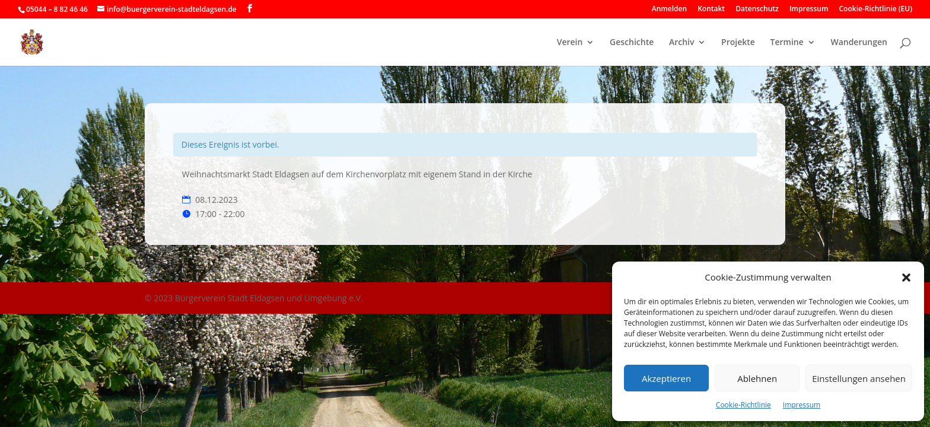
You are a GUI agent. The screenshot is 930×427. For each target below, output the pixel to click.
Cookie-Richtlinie (743, 405)
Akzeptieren (666, 378)
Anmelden (669, 9)
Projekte (738, 42)
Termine (787, 42)
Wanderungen (858, 42)
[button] (906, 277)
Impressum (801, 405)
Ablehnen (757, 378)
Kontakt (711, 9)
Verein (570, 42)
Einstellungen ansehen (859, 378)
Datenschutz (757, 9)
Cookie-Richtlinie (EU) (876, 9)
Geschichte (632, 42)
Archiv (682, 42)
